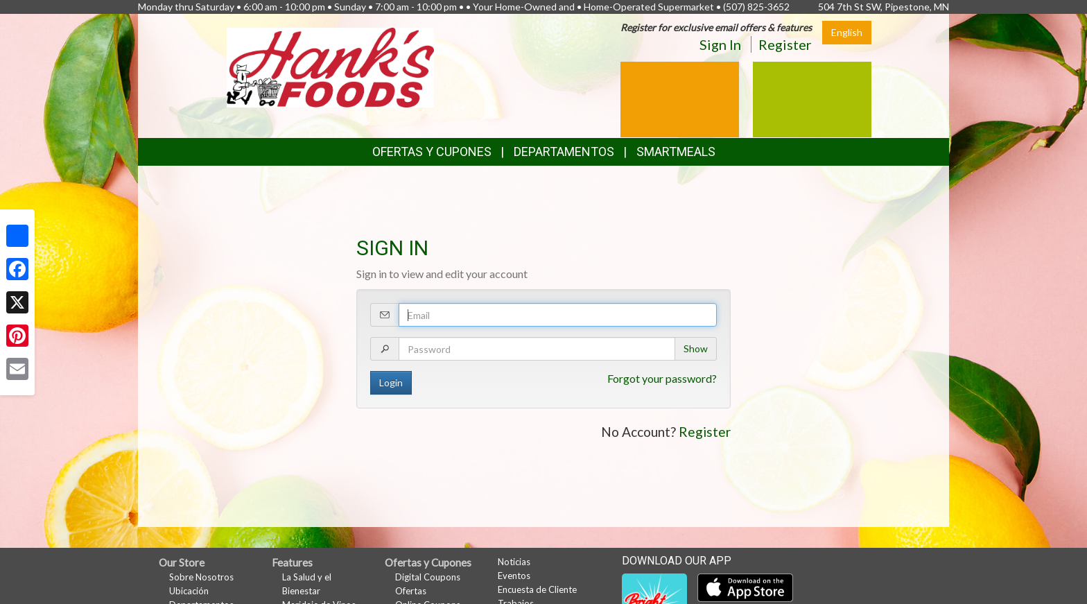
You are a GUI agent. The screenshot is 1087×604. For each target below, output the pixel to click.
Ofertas (410, 590)
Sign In (720, 44)
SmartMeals (675, 151)
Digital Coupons (427, 577)
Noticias (514, 561)
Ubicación (189, 590)
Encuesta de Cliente (537, 589)
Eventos (514, 575)
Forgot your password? (662, 378)
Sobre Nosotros (201, 577)
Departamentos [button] (564, 151)
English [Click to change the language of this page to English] (846, 32)
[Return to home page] (330, 66)
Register (785, 44)
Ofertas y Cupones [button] (432, 151)
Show (696, 348)
